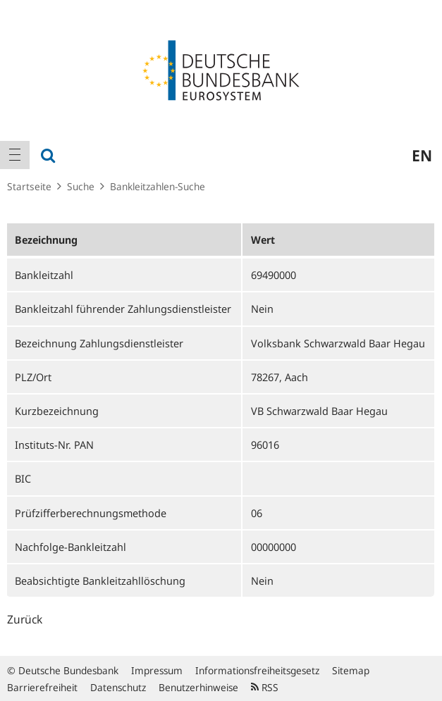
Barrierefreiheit (42, 687)
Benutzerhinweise (198, 687)
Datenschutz (118, 687)
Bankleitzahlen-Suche (157, 186)
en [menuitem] (422, 155)
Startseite (29, 186)
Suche (80, 186)
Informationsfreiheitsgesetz (257, 670)
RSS (264, 687)
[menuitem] (15, 155)
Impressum (157, 670)
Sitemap (350, 670)
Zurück (24, 619)
